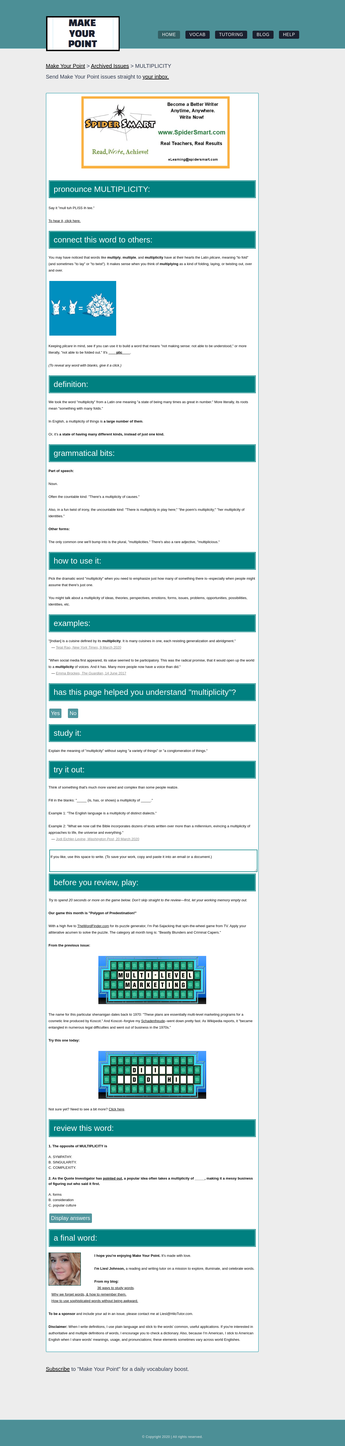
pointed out (112, 1178)
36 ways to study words (115, 1288)
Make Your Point (65, 66)
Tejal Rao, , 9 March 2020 (88, 647)
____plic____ (119, 352)
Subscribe (58, 1369)
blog (263, 34)
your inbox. (156, 77)
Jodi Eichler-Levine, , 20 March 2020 (97, 839)
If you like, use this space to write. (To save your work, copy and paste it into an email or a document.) (153, 861)
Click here (116, 1109)
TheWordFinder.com (93, 926)
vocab (197, 34)
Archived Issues (110, 66)
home (169, 34)
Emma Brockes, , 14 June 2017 (91, 673)
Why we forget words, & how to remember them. (88, 1294)
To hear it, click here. (65, 221)
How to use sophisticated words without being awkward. (94, 1301)
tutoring (231, 34)
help (289, 34)
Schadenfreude (153, 1021)
